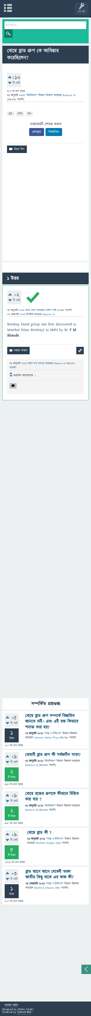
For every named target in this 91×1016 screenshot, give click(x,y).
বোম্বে (20, 113)
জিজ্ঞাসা (50, 95)
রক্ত (29, 113)
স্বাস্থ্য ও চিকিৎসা (52, 733)
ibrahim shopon (45, 843)
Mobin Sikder (26, 1009)
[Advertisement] (45, 208)
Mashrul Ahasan (44, 888)
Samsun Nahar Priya (46, 738)
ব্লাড (10, 113)
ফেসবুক (36, 132)
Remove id (31, 765)
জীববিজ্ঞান (31, 95)
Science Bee (24, 1012)
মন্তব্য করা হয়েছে (36, 363)
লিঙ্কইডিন (54, 132)
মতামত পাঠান (11, 1005)
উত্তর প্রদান (30, 310)
